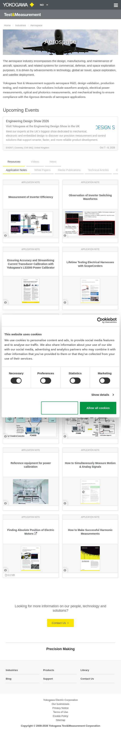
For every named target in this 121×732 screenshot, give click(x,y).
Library (85, 670)
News (53, 161)
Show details (100, 394)
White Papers (42, 170)
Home (7, 25)
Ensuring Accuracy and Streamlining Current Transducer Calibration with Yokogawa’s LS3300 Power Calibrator (30, 264)
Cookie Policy (60, 716)
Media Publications (69, 170)
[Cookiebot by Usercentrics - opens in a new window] (100, 320)
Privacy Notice (60, 708)
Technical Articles (98, 170)
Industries (20, 25)
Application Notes (16, 170)
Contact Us (60, 623)
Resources (13, 161)
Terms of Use (60, 712)
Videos (35, 161)
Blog (8, 678)
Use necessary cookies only (59, 408)
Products (48, 670)
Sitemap (60, 720)
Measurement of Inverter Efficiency (30, 197)
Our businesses (60, 704)
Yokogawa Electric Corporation (60, 700)
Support (48, 678)
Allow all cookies (98, 408)
